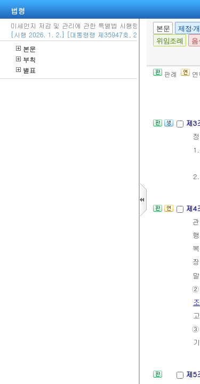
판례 (165, 73)
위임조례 (169, 41)
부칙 (26, 59)
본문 (26, 48)
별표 (26, 70)
